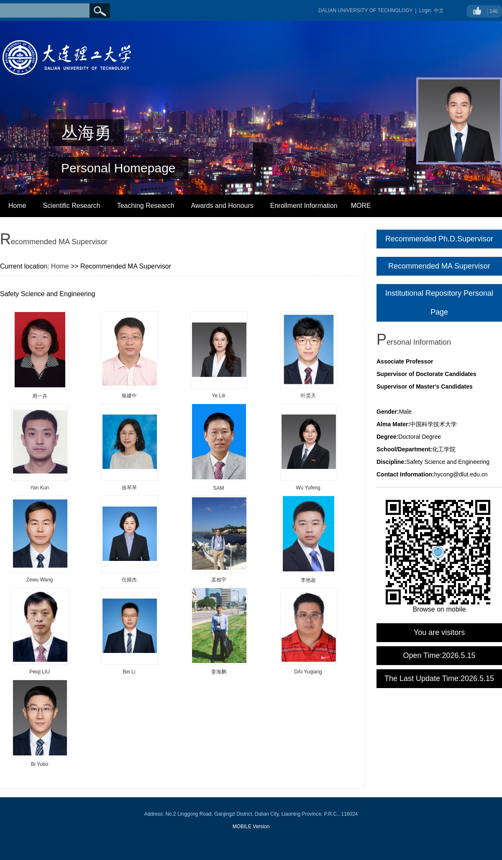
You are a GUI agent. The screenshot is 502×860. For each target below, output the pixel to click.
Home (17, 205)
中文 (439, 10)
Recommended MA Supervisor (439, 266)
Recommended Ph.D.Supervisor (439, 239)
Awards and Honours (222, 205)
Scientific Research (71, 205)
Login (425, 10)
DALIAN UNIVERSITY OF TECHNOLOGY (365, 10)
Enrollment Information (304, 205)
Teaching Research (145, 205)
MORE (361, 205)
